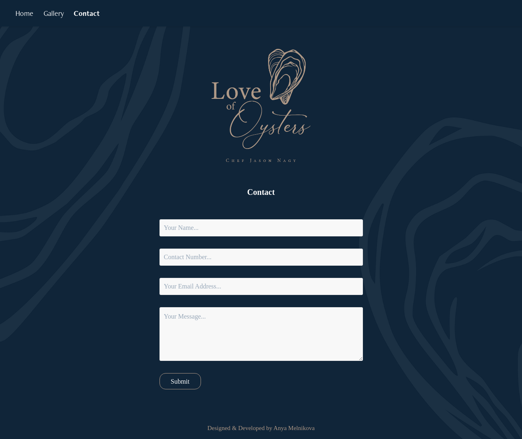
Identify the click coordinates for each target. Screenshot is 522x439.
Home (24, 13)
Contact (87, 13)
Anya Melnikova (294, 428)
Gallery (54, 13)
